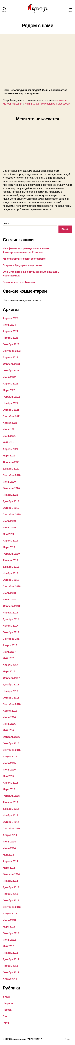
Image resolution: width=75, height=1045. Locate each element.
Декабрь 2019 (11, 501)
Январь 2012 (10, 952)
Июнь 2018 (9, 599)
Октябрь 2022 (11, 370)
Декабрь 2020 (11, 468)
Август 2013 (10, 913)
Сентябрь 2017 (12, 638)
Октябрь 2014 (11, 822)
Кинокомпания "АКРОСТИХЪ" (26, 1039)
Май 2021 (8, 442)
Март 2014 (9, 867)
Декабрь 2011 (11, 959)
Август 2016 (10, 710)
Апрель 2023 (10, 357)
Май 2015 (8, 776)
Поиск (6, 223)
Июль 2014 (9, 841)
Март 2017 (9, 671)
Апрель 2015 (10, 782)
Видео (6, 996)
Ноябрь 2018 (10, 573)
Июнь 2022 (9, 377)
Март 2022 (9, 390)
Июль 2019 (9, 521)
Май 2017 (8, 658)
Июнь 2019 (9, 527)
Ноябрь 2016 (10, 691)
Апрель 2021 (10, 449)
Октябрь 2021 (11, 409)
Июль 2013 (9, 920)
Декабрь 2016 (11, 684)
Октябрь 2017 (11, 632)
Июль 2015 (9, 763)
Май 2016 (8, 730)
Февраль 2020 (11, 488)
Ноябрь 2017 (10, 625)
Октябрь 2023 (11, 344)
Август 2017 (10, 645)
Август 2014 (10, 835)
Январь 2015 (10, 802)
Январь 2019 (10, 560)
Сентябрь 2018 (12, 586)
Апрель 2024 (10, 331)
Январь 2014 (10, 880)
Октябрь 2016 (11, 697)
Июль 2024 (9, 324)
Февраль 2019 (11, 553)
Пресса (7, 1009)
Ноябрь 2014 (10, 815)
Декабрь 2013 (11, 887)
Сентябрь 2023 (12, 351)
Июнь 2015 (9, 769)
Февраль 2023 (11, 364)
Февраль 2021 (11, 462)
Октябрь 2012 (11, 933)
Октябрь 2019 (11, 508)
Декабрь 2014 (11, 809)
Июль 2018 (9, 593)
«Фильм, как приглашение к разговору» (48, 103)
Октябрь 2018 (11, 580)
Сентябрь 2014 (12, 828)
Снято (6, 1016)
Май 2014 (8, 854)
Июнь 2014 (9, 848)
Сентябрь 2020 (12, 475)
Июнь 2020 (9, 481)
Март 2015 (9, 789)
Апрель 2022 (10, 383)
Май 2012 (8, 946)
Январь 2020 (10, 494)
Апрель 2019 (10, 540)
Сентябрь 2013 (12, 907)
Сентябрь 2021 (12, 416)
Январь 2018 (10, 612)
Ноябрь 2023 (10, 337)
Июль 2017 (9, 651)
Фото (6, 1022)
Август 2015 (10, 756)
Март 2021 (9, 455)
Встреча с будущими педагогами (22, 265)
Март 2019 (9, 547)
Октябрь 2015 (11, 743)
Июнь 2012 (9, 939)
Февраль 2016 (11, 737)
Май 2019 (8, 534)
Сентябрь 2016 (12, 704)
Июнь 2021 (9, 436)
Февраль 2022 (11, 396)
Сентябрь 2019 (12, 514)
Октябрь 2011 (11, 972)
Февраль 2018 (11, 606)
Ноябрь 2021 (10, 403)
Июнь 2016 (9, 723)
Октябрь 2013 (11, 900)
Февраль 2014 (11, 874)
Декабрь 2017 (11, 619)
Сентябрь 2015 (12, 750)
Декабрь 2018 (11, 566)
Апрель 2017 (10, 665)
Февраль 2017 (11, 678)
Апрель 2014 (10, 861)
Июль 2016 (9, 717)
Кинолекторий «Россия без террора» (24, 258)
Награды (8, 1003)
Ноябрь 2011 (10, 966)
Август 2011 (10, 979)
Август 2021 (10, 423)
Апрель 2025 (10, 318)
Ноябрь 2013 (10, 894)
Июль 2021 (9, 429)
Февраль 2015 (11, 795)
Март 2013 (9, 926)
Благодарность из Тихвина (19, 282)
